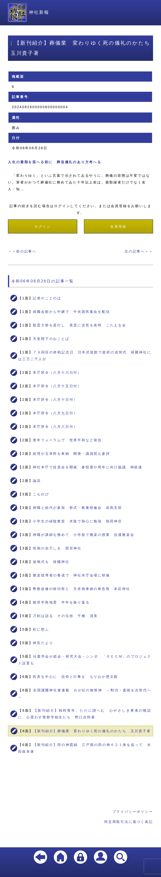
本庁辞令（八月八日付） (55, 426)
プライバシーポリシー (132, 812)
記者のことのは (47, 298)
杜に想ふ (41, 629)
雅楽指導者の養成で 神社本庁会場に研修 (71, 575)
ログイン (43, 226)
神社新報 (28, 12)
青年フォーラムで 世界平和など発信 (67, 440)
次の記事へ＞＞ (139, 251)
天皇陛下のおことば (51, 339)
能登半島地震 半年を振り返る (61, 602)
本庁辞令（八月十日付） (55, 399)
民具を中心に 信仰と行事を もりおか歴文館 (75, 677)
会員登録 (118, 226)
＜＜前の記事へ (22, 251)
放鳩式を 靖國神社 (51, 562)
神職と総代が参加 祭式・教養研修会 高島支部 (77, 508)
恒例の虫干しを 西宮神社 (57, 548)
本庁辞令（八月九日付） (55, 413)
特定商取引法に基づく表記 (128, 822)
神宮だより (43, 643)
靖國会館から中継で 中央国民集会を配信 (71, 312)
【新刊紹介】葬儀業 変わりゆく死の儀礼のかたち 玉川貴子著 (92, 731)
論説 (37, 481)
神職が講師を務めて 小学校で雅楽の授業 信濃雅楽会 (83, 535)
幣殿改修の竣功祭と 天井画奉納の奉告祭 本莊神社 (81, 589)
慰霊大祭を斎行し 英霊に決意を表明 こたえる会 (79, 325)
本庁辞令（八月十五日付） (57, 386)
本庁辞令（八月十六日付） (57, 372)
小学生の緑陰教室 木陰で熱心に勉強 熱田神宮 (77, 521)
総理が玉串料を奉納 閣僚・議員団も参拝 (71, 454)
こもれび (41, 494)
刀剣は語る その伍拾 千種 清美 (65, 616)
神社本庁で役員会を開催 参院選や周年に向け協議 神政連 (87, 467)
